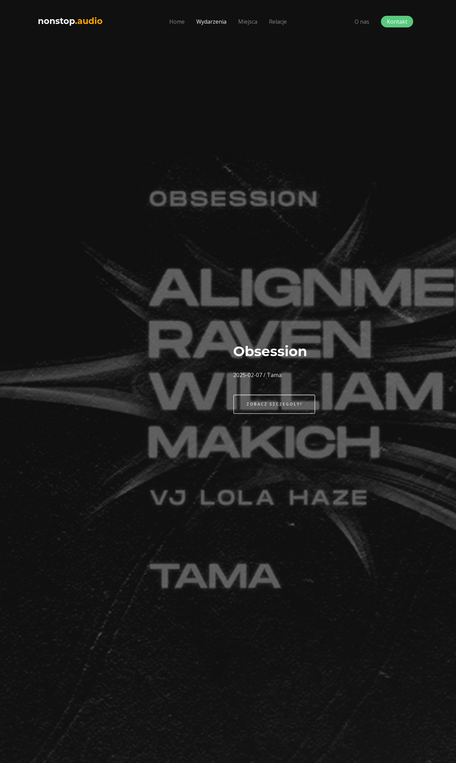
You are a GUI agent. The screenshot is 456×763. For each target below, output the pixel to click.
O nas (362, 21)
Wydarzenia (211, 21)
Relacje (278, 21)
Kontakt (397, 21)
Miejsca (247, 21)
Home (177, 21)
